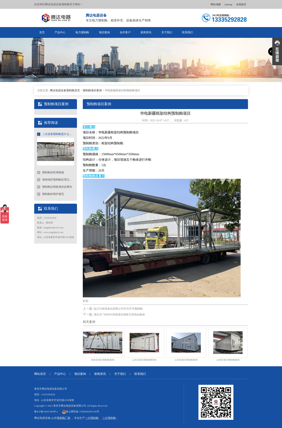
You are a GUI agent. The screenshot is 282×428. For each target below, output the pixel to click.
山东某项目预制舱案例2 (144, 359)
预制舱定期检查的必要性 (54, 186)
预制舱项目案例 (92, 90)
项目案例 (104, 32)
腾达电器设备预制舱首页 (65, 90)
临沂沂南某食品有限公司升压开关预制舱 (118, 308)
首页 (42, 32)
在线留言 (241, 4)
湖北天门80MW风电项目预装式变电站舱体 (119, 314)
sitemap (228, 4)
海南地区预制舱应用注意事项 (55, 179)
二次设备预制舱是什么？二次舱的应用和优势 (55, 134)
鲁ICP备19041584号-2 (46, 411)
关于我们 (166, 32)
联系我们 (187, 32)
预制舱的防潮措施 (50, 172)
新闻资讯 (146, 32)
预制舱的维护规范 (50, 194)
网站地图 (216, 4)
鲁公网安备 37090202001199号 (80, 411)
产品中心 (60, 32)
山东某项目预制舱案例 (186, 359)
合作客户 (125, 32)
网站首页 (40, 373)
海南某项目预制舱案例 (102, 359)
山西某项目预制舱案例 (228, 359)
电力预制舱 (82, 32)
